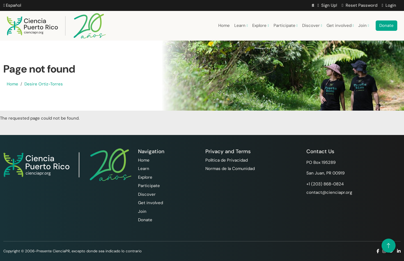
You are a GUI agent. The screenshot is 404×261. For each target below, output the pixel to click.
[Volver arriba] (389, 246)
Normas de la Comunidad (230, 168)
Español (12, 5)
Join (363, 25)
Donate (386, 25)
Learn (241, 25)
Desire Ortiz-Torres (43, 84)
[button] (313, 5)
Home (224, 25)
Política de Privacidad (226, 160)
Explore (260, 25)
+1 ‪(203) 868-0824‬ (325, 184)
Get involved (340, 25)
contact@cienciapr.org (329, 192)
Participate (286, 25)
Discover (312, 25)
